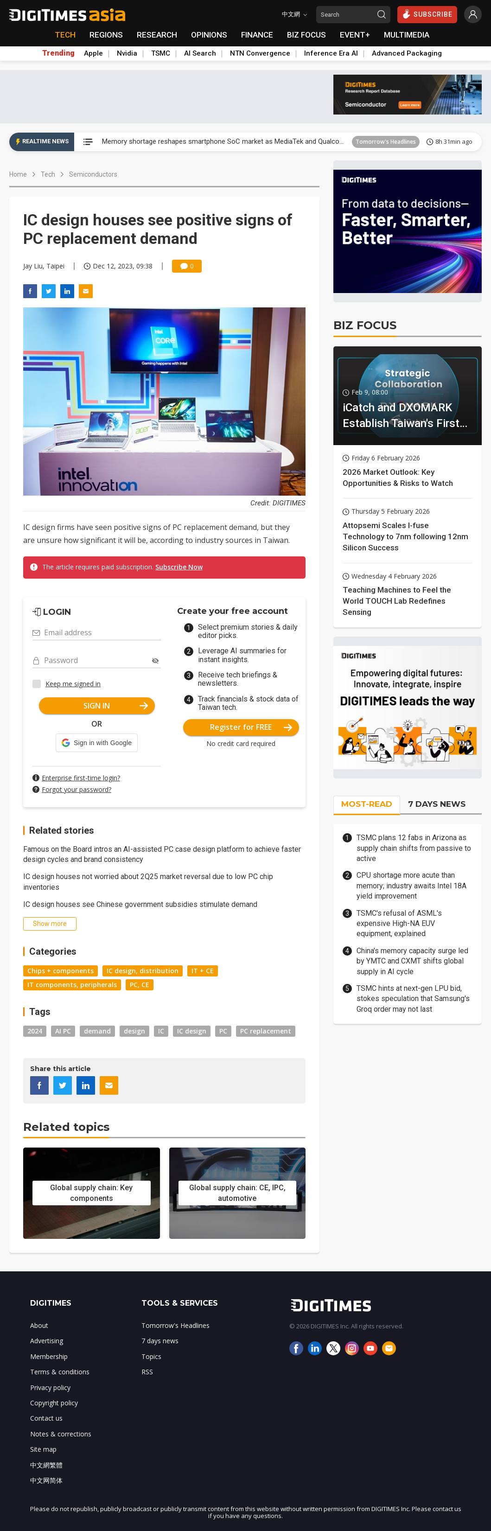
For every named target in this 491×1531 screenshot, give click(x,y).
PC (223, 1031)
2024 (34, 1031)
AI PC (63, 1031)
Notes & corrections (60, 1433)
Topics (151, 1356)
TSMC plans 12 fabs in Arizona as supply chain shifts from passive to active (414, 848)
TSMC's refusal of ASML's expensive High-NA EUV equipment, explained (399, 923)
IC (161, 1031)
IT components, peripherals (72, 984)
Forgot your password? (76, 789)
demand (97, 1031)
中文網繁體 (46, 1465)
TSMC (160, 53)
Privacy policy (50, 1387)
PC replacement (265, 1031)
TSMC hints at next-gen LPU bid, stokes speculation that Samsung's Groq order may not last (413, 999)
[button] (97, 743)
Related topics (66, 1127)
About (39, 1325)
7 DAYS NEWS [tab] (436, 804)
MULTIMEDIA (406, 34)
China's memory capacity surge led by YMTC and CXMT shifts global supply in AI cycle (412, 961)
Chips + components (60, 970)
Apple (93, 53)
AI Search (200, 53)
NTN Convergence (260, 53)
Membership (49, 1356)
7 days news (160, 1340)
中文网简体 (46, 1480)
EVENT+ (355, 34)
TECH (65, 34)
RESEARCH (157, 34)
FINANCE (257, 34)
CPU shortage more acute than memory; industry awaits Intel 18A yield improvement (411, 885)
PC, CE (139, 984)
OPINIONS (209, 34)
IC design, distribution (143, 970)
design (134, 1031)
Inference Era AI (331, 53)
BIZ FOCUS (306, 34)
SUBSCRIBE (427, 14)
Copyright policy (54, 1402)
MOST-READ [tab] (366, 804)
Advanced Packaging (407, 53)
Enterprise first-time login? (81, 777)
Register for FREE (251, 727)
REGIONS (106, 34)
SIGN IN (115, 706)
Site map (43, 1449)
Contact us (46, 1418)
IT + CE (202, 970)
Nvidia (127, 53)
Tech (48, 174)
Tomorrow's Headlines (386, 142)
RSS (147, 1371)
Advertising (46, 1340)
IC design (191, 1031)
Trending (58, 53)
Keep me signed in (73, 683)
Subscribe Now (179, 566)
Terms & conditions (59, 1371)
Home (18, 174)
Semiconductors (93, 174)
